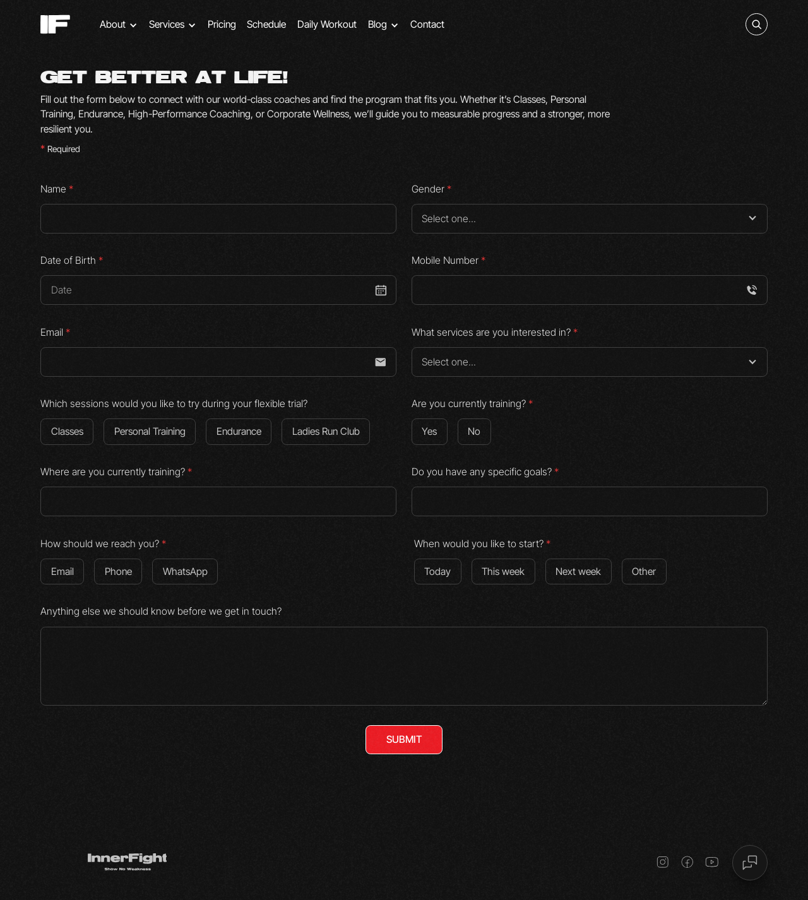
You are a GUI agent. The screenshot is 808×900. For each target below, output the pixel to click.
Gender (431, 189)
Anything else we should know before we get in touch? (161, 611)
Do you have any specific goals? (485, 472)
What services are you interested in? (495, 332)
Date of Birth (71, 260)
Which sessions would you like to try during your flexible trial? (173, 404)
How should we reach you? (103, 544)
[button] (119, 24)
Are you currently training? (472, 404)
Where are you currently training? (116, 472)
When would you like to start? (482, 544)
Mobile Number (448, 260)
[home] (55, 24)
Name (56, 189)
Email (55, 332)
